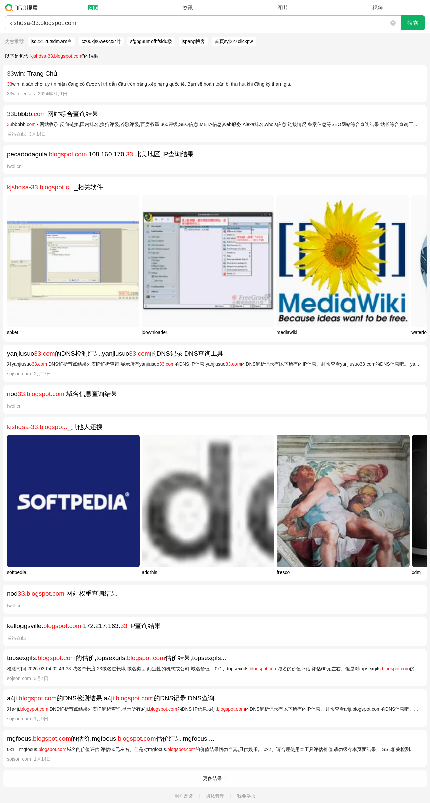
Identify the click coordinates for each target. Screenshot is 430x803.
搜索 (412, 23)
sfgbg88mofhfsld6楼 (151, 41)
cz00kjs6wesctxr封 (101, 41)
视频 (377, 8)
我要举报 (246, 796)
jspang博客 (193, 41)
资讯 (187, 8)
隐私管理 (215, 796)
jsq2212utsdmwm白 (51, 41)
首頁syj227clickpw (234, 41)
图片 (282, 8)
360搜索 (23, 7)
